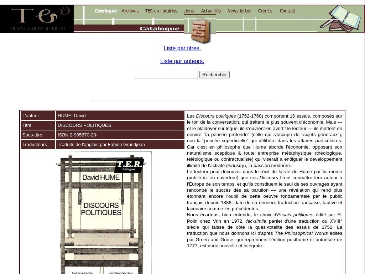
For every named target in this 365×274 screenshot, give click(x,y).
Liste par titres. (182, 48)
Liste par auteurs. (182, 61)
